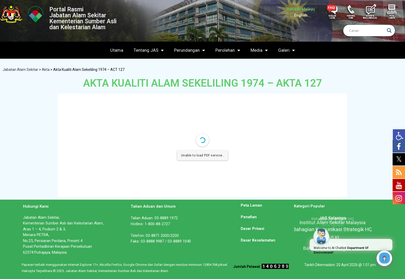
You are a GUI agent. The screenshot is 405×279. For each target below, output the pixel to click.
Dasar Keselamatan (258, 240)
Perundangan (189, 50)
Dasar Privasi (252, 228)
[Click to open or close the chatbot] (384, 258)
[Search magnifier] (389, 30)
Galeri (286, 50)
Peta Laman (251, 205)
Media (259, 50)
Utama (116, 50)
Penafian (249, 217)
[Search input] (366, 30)
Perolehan (227, 50)
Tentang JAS (149, 50)
